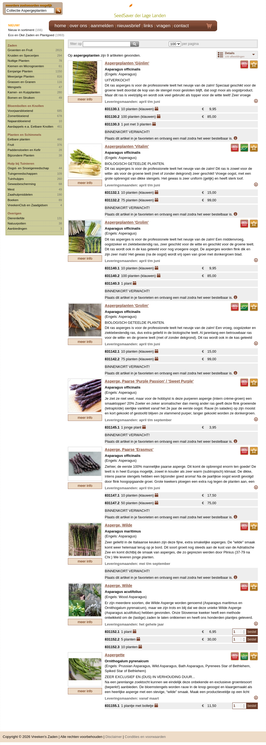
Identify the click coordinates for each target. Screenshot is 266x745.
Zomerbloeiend (18, 116)
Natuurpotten (17, 223)
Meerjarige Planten (21, 76)
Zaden (12, 45)
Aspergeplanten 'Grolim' (126, 222)
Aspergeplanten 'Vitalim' (127, 146)
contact (181, 25)
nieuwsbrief (128, 25)
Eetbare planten (19, 139)
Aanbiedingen (17, 228)
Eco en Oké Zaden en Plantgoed (31, 35)
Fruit (11, 144)
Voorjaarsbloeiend (20, 110)
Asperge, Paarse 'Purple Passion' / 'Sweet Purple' (149, 381)
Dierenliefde (16, 218)
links (148, 25)
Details (230, 53)
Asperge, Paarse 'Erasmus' (129, 449)
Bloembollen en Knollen (26, 105)
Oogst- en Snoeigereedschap (28, 168)
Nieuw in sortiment (21, 30)
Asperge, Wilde (118, 525)
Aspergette (115, 655)
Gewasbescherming (22, 184)
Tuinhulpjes (16, 178)
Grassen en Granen (22, 82)
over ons (78, 25)
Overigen (14, 213)
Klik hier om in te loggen (242, 10)
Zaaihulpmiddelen (20, 194)
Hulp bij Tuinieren (21, 163)
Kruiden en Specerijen (23, 55)
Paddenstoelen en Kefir (24, 150)
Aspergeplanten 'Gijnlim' (127, 63)
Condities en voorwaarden (145, 737)
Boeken (13, 200)
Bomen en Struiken (21, 97)
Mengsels (14, 87)
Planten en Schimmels (24, 134)
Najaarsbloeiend (19, 121)
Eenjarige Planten (20, 71)
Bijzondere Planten (21, 155)
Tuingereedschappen (22, 173)
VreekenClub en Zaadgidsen (28, 205)
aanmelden (102, 25)
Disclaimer (113, 737)
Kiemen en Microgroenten (26, 66)
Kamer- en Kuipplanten (24, 92)
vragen (163, 25)
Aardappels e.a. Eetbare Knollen (30, 126)
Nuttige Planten (18, 60)
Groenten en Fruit (20, 50)
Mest (11, 189)
